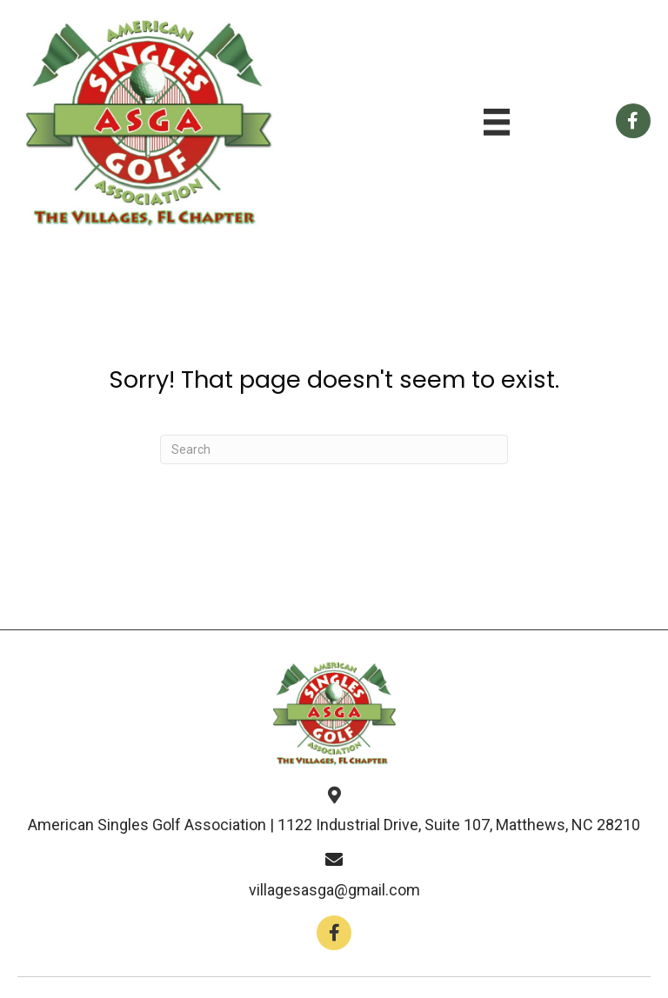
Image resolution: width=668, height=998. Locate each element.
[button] (334, 932)
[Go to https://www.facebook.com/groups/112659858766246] (633, 120)
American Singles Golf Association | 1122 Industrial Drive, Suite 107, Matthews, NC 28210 (334, 824)
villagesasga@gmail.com (334, 890)
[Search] (334, 449)
